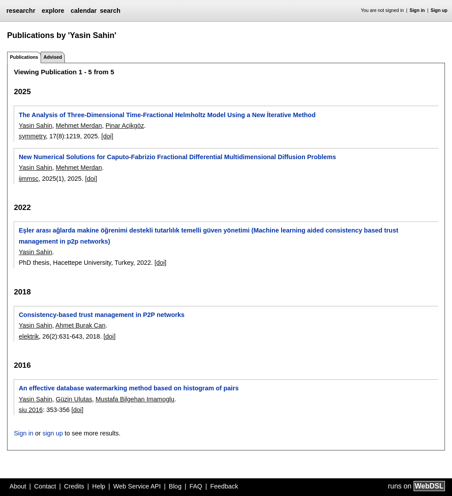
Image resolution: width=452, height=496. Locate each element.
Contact (45, 486)
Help (98, 486)
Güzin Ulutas (74, 399)
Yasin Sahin (35, 125)
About (18, 486)
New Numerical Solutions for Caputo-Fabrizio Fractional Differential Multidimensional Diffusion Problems (177, 156)
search (110, 10)
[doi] (107, 136)
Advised (52, 57)
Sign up (439, 10)
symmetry (32, 136)
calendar (84, 10)
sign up (52, 433)
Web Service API (137, 486)
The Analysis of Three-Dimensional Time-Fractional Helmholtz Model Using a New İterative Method (167, 114)
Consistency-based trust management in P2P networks (102, 314)
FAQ (195, 486)
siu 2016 (30, 409)
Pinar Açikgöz (124, 125)
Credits (74, 486)
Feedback (224, 486)
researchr (20, 10)
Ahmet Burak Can (80, 325)
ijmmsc (28, 178)
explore (52, 10)
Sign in (417, 10)
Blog (175, 486)
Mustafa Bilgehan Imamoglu (135, 399)
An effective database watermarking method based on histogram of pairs (128, 388)
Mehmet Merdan (79, 125)
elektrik (29, 336)
